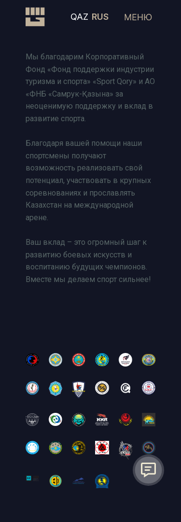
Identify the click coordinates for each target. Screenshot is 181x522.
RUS (100, 17)
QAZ (79, 17)
